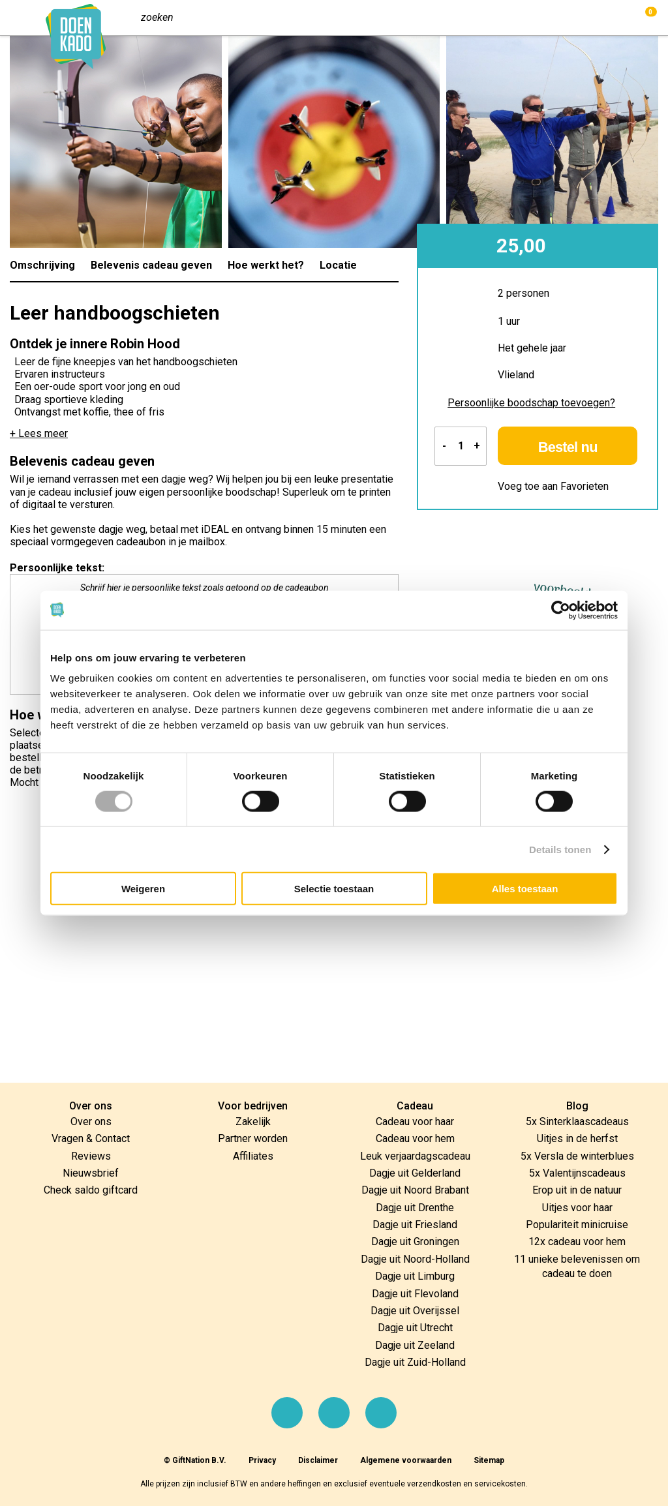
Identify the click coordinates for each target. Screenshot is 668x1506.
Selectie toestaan (334, 888)
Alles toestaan (525, 888)
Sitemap (489, 1460)
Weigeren (143, 888)
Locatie (338, 265)
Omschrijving (42, 265)
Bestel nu (569, 447)
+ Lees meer (39, 433)
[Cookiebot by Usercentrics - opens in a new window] (561, 610)
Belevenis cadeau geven (151, 265)
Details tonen (560, 848)
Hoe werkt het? (266, 265)
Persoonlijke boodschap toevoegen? (531, 403)
